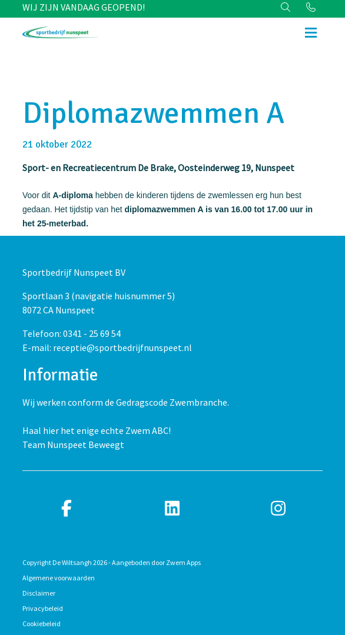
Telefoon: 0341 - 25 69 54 (71, 333)
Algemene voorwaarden (58, 577)
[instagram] (278, 509)
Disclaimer (38, 593)
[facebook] (66, 509)
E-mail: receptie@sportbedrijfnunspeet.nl (107, 347)
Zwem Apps (183, 562)
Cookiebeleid (41, 623)
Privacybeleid (42, 608)
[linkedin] (172, 509)
